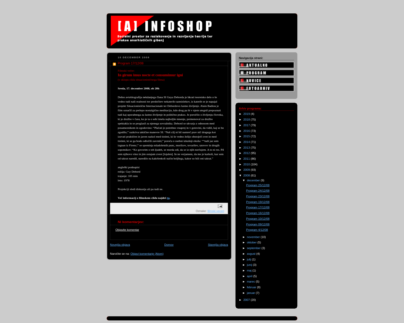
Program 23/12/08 (258, 196)
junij (250, 264)
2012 (247, 153)
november (254, 237)
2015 (247, 136)
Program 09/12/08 (258, 224)
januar (251, 292)
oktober (252, 242)
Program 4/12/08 (257, 229)
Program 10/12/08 (258, 218)
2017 (247, 125)
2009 (247, 169)
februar (252, 287)
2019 (247, 113)
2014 (247, 141)
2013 (247, 147)
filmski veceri (215, 210)
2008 (247, 175)
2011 (247, 158)
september (254, 248)
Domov (169, 244)
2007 (247, 299)
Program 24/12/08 (258, 190)
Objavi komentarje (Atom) (146, 253)
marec (251, 281)
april (250, 276)
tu (168, 197)
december (254, 180)
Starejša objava (218, 244)
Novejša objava (120, 244)
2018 (247, 119)
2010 (247, 164)
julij (249, 259)
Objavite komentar (127, 229)
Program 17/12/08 (258, 207)
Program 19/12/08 (258, 201)
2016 (247, 130)
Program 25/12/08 (258, 185)
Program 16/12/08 (258, 213)
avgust (251, 253)
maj (249, 270)
